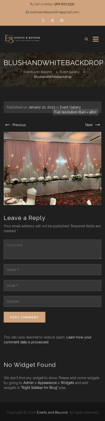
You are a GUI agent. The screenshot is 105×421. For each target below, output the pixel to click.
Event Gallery (70, 107)
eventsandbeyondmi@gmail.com (54, 12)
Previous (15, 125)
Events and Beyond (52, 412)
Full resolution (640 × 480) (75, 112)
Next (93, 125)
